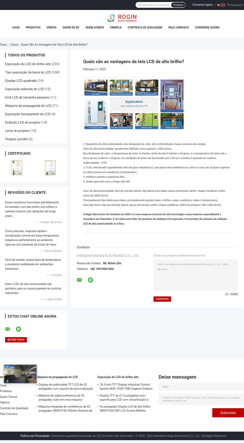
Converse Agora (202, 4)
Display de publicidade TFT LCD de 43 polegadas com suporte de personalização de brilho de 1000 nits (66, 387)
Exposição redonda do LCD (24, 89)
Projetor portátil (16, 139)
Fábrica (115, 27)
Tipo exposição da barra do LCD (28, 72)
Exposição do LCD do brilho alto (28, 64)
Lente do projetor (17, 131)
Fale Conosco (178, 27)
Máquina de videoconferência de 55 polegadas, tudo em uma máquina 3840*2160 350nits (61, 398)
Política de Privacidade (35, 436)
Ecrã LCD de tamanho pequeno (27, 97)
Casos (14, 44)
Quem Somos (94, 27)
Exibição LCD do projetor (22, 122)
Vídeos (52, 27)
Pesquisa (178, 4)
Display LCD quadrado (21, 81)
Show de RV (71, 27)
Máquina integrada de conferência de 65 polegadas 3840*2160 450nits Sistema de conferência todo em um (65, 409)
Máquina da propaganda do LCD (28, 106)
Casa (16, 27)
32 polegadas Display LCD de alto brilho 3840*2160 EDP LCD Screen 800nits (125, 408)
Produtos (33, 27)
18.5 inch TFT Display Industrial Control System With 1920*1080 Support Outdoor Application (126, 387)
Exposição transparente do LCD (27, 114)
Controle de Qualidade (145, 27)
